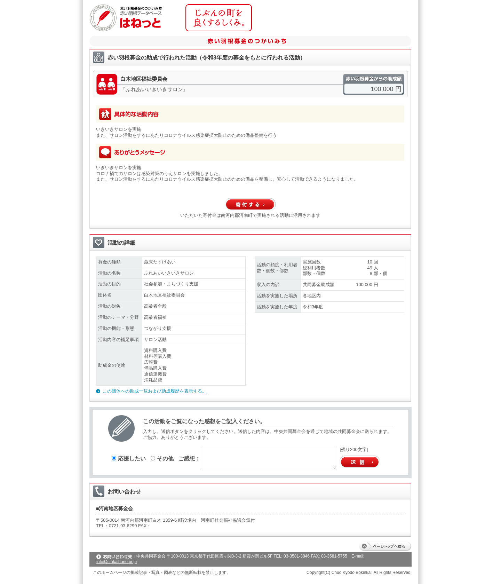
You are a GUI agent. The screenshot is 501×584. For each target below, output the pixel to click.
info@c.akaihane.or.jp (116, 561)
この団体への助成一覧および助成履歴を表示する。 (155, 391)
